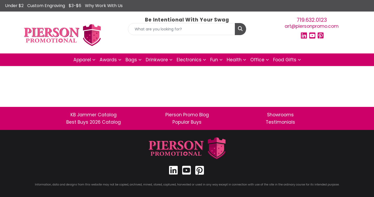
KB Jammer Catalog (94, 115)
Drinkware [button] (157, 60)
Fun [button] (214, 60)
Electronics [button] (189, 60)
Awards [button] (108, 60)
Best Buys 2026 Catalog (93, 122)
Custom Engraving (46, 6)
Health (234, 60)
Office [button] (257, 60)
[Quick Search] (181, 29)
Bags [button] (131, 60)
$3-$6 (75, 6)
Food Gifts (284, 60)
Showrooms (280, 115)
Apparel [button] (82, 60)
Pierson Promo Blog (187, 115)
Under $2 (14, 6)
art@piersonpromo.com (312, 26)
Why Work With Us (104, 6)
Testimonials (280, 122)
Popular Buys (187, 122)
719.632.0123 (312, 20)
